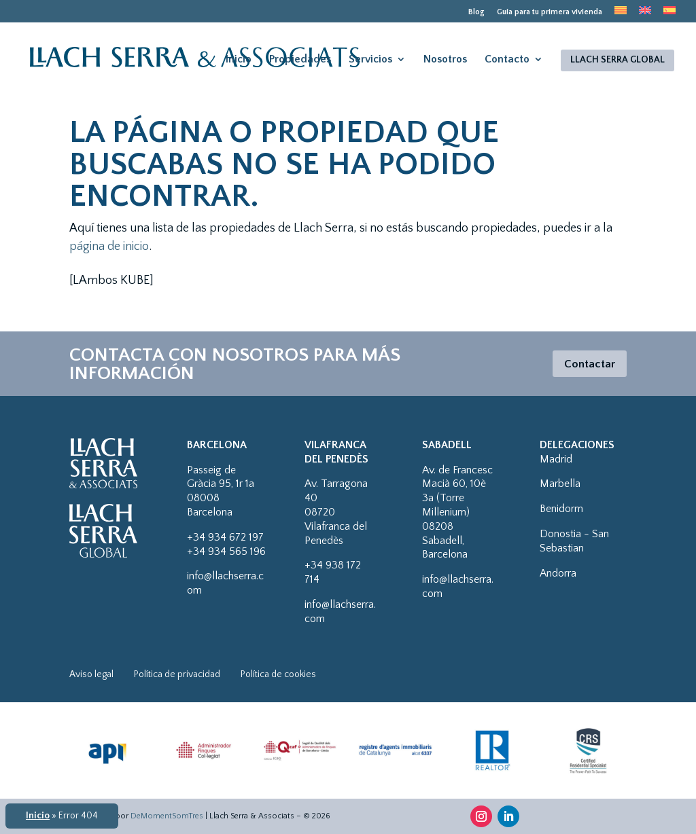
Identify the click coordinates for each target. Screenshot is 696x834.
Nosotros (445, 59)
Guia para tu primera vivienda (549, 12)
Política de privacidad (177, 674)
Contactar (587, 364)
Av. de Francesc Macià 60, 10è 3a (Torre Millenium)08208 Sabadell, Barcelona (457, 512)
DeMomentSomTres (166, 816)
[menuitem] (620, 14)
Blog (476, 12)
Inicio (238, 59)
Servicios (370, 59)
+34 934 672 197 (225, 537)
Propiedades (300, 59)
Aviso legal (91, 674)
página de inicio (109, 246)
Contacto (507, 59)
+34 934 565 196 (226, 551)
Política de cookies (278, 674)
